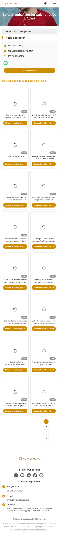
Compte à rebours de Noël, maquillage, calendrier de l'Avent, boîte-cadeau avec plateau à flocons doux (15, 116)
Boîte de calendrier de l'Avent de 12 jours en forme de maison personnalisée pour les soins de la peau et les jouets (44, 157)
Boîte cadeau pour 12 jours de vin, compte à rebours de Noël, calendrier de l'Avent (44, 199)
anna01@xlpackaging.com (20, 51)
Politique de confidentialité (24, 519)
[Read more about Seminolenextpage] (46, 432)
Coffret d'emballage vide (15, 156)
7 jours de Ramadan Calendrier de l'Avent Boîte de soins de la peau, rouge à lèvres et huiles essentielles (15, 199)
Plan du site (41, 519)
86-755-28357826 (15, 491)
